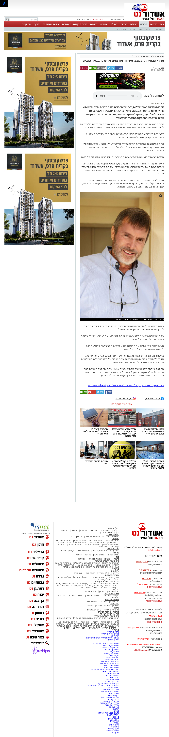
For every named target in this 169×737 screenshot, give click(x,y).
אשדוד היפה (113, 577)
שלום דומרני (114, 725)
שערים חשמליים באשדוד (108, 683)
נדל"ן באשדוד (113, 632)
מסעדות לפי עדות (92, 544)
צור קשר (26, 24)
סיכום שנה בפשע (85, 565)
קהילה (114, 24)
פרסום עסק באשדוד (110, 634)
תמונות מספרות (95, 559)
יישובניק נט (114, 651)
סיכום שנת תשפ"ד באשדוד (107, 581)
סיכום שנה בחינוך (103, 565)
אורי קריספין (139, 592)
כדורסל (149, 29)
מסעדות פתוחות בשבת (76, 542)
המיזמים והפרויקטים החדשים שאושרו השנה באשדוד (96, 618)
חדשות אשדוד (112, 534)
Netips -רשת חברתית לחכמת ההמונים (103, 685)
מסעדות (115, 538)
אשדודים (93, 530)
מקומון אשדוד (113, 655)
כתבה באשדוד (112, 695)
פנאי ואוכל (85, 622)
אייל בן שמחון (113, 640)
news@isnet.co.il (154, 601)
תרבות (123, 24)
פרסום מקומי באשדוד (110, 646)
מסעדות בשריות (112, 540)
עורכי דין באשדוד (94, 610)
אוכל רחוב (103, 546)
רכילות (133, 24)
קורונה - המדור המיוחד (108, 612)
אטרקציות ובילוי (103, 606)
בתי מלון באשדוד (112, 650)
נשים (117, 622)
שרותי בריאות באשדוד (109, 671)
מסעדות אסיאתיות (97, 542)
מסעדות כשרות (74, 544)
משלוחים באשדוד (111, 657)
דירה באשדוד (113, 699)
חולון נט (115, 709)
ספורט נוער (121, 29)
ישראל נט (115, 636)
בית (162, 24)
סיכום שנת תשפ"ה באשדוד (106, 616)
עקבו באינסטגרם (126, 398)
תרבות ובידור (113, 548)
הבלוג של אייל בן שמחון (109, 591)
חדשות (153, 24)
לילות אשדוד (104, 573)
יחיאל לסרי (155, 104)
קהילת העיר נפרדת (102, 579)
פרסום (116, 711)
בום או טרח (105, 530)
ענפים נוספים (136, 29)
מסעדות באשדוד (112, 659)
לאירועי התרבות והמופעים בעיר (105, 550)
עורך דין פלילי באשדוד (109, 703)
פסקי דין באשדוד (111, 610)
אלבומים (115, 571)
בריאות (86, 577)
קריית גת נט (114, 707)
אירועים (116, 573)
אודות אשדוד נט (50, 24)
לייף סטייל (114, 603)
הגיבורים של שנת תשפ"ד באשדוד (104, 583)
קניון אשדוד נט (78, 628)
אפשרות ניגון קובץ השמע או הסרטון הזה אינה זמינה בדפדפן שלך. (117, 95)
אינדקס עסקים (70, 622)
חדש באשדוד (91, 601)
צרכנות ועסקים (112, 599)
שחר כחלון (114, 721)
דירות (84, 24)
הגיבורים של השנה (111, 563)
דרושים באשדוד (112, 675)
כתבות (116, 559)
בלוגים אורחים (90, 591)
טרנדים (90, 606)
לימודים (103, 601)
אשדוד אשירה (113, 715)
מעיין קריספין (113, 729)
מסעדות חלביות (95, 540)
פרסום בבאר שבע (111, 667)
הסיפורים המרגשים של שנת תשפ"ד (101, 585)
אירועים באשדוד (112, 673)
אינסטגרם (78, 573)
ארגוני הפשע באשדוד (94, 536)
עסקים (103, 24)
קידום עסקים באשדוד (109, 648)
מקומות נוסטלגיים (111, 595)
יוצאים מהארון (106, 532)
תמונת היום (90, 573)
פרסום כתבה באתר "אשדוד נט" (105, 644)
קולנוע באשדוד (67, 550)
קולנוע (75, 24)
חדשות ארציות (113, 536)
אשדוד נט (158, 56)
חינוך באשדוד (94, 628)
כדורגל (159, 29)
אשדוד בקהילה (112, 575)
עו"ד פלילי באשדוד (110, 701)
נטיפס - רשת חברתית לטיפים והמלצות (102, 638)
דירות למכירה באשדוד (109, 661)
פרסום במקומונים (111, 653)
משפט (65, 24)
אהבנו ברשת (106, 622)
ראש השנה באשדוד (100, 624)
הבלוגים (115, 589)
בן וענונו (116, 717)
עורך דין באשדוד (112, 705)
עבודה (116, 723)
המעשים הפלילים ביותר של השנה (88, 626)
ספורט (143, 24)
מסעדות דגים (79, 540)
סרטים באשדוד (109, 628)
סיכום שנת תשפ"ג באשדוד (107, 561)
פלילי (79, 536)
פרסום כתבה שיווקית (110, 691)
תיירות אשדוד (113, 719)
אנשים (74, 530)
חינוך (36, 24)
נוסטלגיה (81, 559)
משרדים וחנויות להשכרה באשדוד (105, 669)
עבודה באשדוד (112, 693)
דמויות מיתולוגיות (93, 595)
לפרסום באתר (83, 19)
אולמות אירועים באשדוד (109, 697)
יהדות (95, 622)
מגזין (117, 557)
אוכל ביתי (112, 542)
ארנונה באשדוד (112, 679)
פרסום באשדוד (112, 687)
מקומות (83, 530)
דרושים (93, 24)
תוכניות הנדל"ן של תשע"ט (78, 624)
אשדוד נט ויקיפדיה (110, 689)
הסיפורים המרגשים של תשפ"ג (87, 563)
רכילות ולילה (113, 528)
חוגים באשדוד (83, 550)
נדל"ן (72, 536)
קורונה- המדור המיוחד (109, 614)
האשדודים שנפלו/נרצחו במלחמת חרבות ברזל (97, 587)
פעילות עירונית (99, 577)
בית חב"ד (115, 727)
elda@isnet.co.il (154, 587)
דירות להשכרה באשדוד (109, 663)
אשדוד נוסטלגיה (111, 593)
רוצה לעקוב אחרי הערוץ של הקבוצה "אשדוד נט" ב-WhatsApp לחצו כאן (125, 385)
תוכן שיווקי (114, 601)
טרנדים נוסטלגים (75, 595)
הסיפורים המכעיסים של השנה (100, 567)
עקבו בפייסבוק (154, 398)
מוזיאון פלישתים (112, 731)
